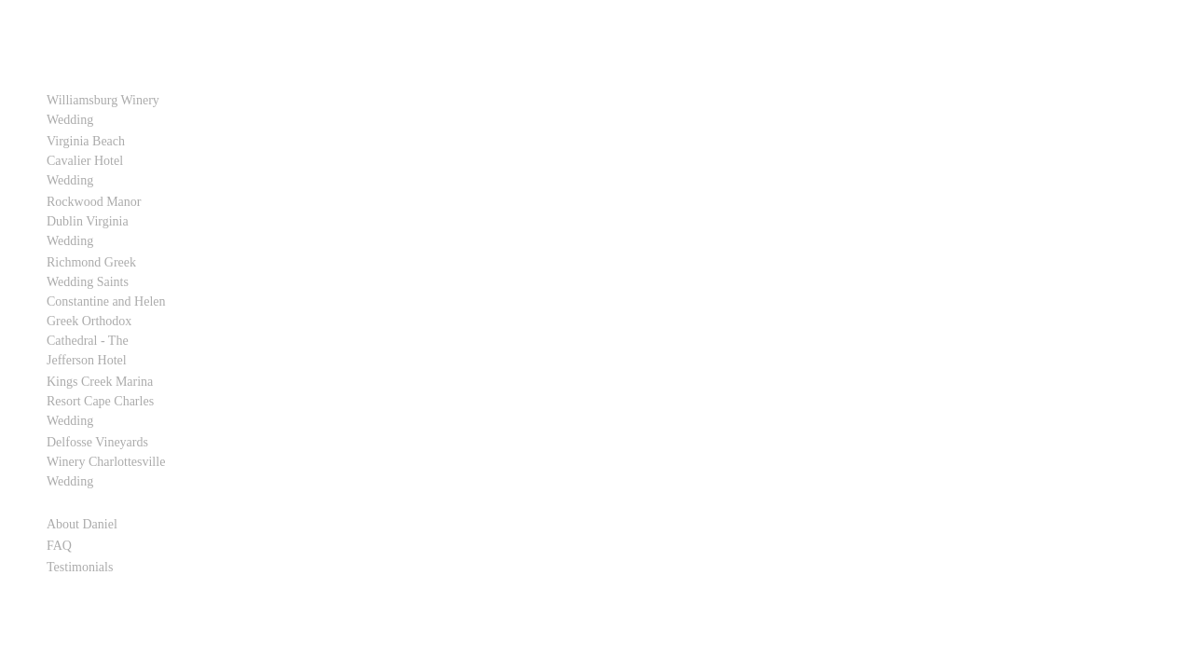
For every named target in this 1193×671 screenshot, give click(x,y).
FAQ (59, 448)
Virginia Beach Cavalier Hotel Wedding (109, 151)
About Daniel (82, 426)
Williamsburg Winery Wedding (103, 110)
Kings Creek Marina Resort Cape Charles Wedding (118, 332)
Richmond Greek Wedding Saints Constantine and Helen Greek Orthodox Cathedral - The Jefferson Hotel (116, 262)
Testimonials (80, 469)
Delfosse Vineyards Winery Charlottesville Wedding (118, 373)
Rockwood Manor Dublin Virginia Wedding (114, 192)
